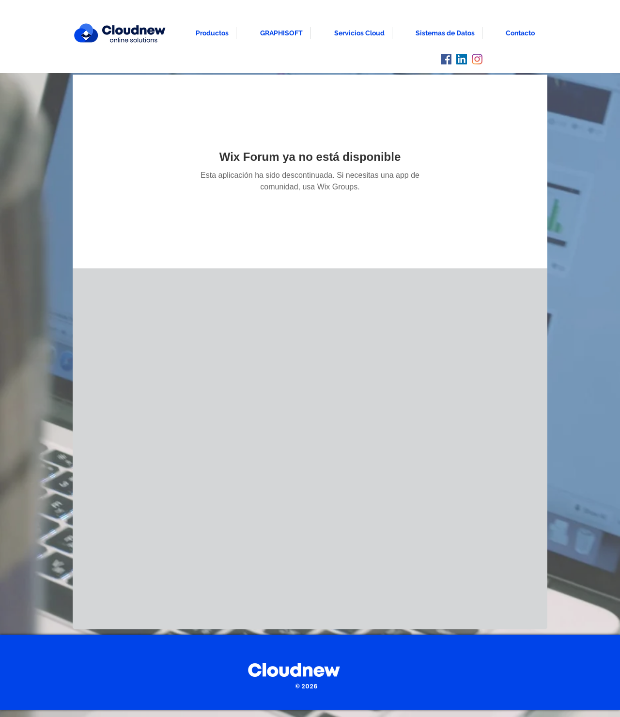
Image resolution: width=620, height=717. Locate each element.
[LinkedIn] (461, 59)
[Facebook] (446, 59)
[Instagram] (477, 59)
